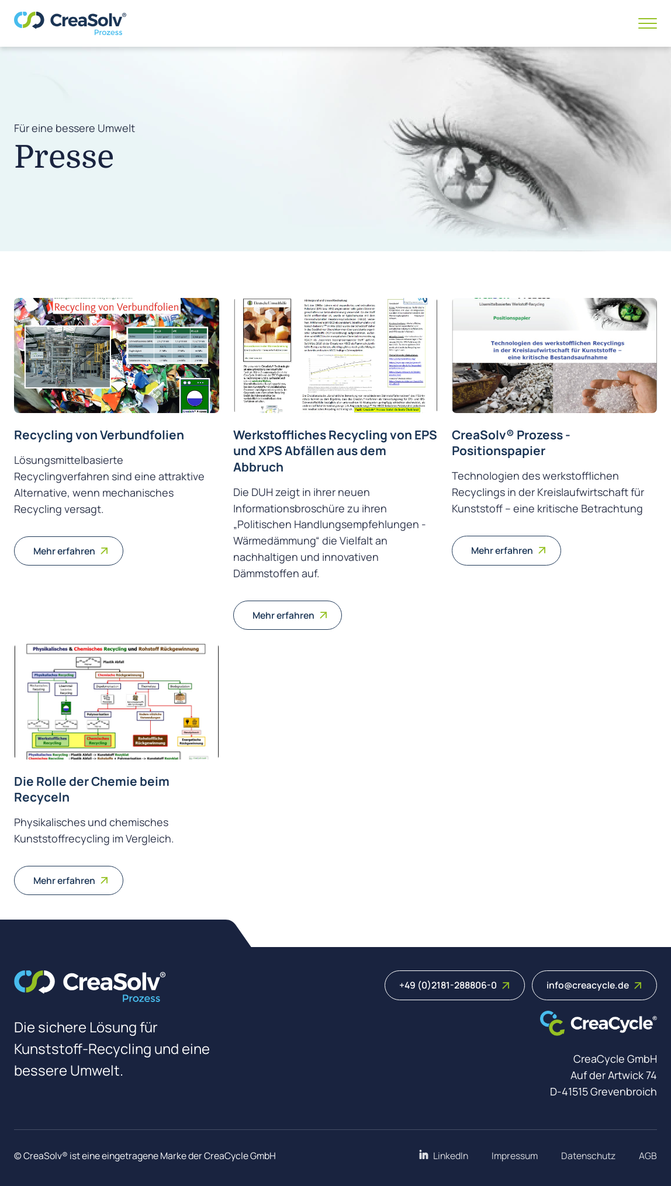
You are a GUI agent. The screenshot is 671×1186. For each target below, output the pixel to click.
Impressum (515, 1155)
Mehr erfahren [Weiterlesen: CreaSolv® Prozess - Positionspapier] (509, 550)
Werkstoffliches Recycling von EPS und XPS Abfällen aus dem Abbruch (335, 450)
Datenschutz (588, 1155)
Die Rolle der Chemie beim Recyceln (92, 789)
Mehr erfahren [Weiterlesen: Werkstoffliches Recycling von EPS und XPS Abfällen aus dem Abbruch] (290, 615)
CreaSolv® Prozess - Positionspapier (511, 442)
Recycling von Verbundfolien (99, 434)
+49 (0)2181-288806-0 (454, 985)
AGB (648, 1155)
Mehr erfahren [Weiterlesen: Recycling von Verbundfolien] (71, 551)
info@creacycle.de (594, 985)
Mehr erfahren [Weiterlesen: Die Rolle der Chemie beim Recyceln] (71, 880)
